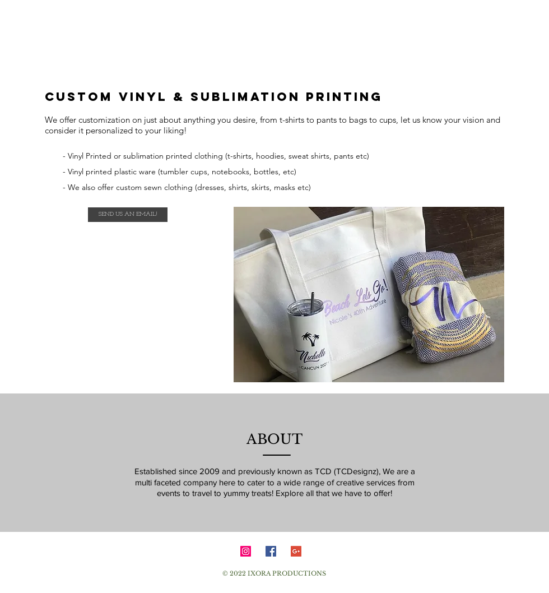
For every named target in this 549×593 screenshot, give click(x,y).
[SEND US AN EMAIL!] (127, 215)
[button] (369, 294)
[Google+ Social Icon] (296, 551)
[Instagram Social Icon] (245, 551)
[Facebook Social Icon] (271, 551)
